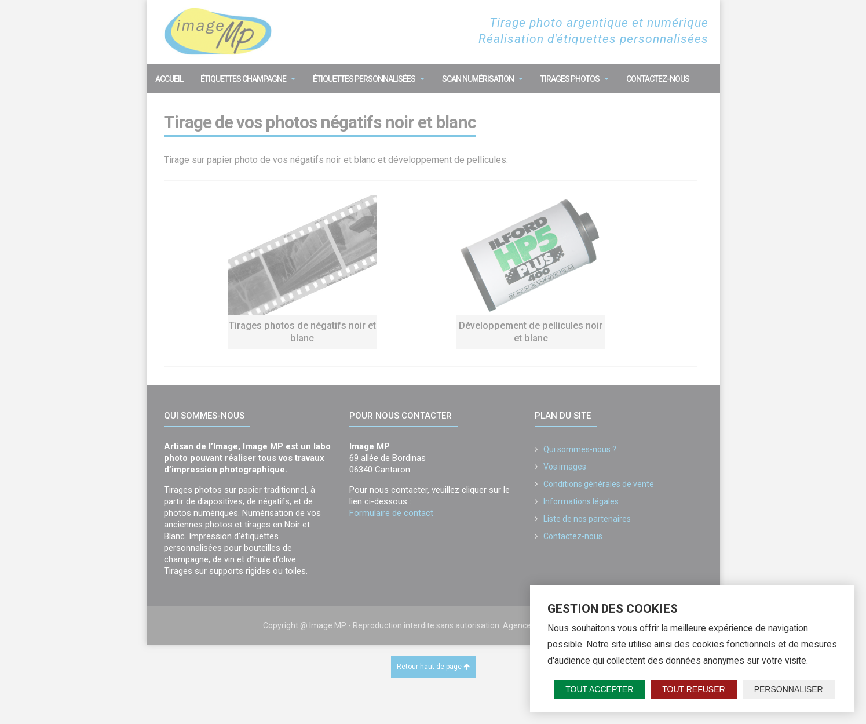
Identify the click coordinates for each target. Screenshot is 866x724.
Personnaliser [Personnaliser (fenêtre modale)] (788, 689)
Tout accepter (599, 689)
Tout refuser (693, 689)
